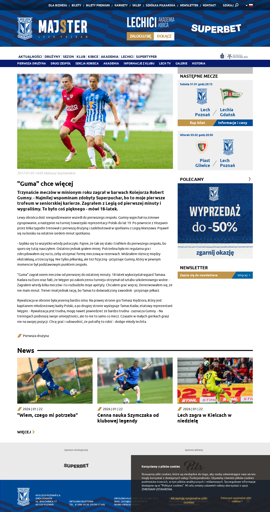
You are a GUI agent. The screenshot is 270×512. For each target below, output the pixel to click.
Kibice (93, 57)
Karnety (121, 5)
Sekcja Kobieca (87, 63)
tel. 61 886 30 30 (79, 504)
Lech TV (165, 63)
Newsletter (189, 5)
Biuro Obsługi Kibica (127, 504)
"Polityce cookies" (172, 485)
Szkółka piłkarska (160, 5)
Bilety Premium (98, 5)
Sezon (68, 57)
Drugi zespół (61, 63)
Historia (198, 63)
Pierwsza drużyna (31, 63)
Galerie (181, 63)
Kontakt (209, 5)
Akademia (111, 63)
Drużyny (52, 57)
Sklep (136, 5)
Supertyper (146, 57)
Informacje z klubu (139, 63)
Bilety (76, 5)
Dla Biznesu (58, 5)
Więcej (24, 432)
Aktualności (30, 57)
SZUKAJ (228, 5)
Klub (81, 57)
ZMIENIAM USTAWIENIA (157, 489)
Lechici (127, 57)
